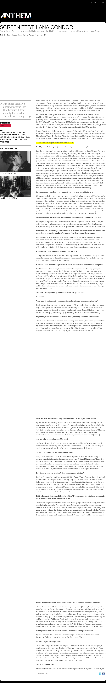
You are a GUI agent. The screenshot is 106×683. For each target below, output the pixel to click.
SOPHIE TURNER (5, 139)
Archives (93, 2)
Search (102, 2)
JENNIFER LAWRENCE (18, 132)
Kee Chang (7, 35)
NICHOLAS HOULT (23, 137)
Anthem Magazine (15, 15)
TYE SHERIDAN (17, 139)
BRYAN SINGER (5, 132)
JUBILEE (14, 134)
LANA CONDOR (12, 137)
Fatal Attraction (15, 162)
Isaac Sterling (23, 35)
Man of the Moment (15, 187)
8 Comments (43, 673)
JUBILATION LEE (5, 134)
